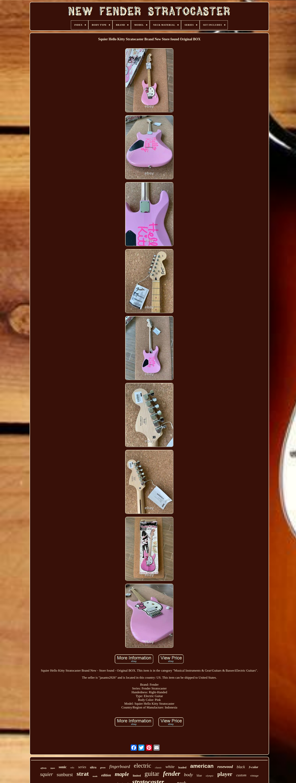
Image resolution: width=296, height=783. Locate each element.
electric (142, 765)
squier (46, 774)
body (188, 774)
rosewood (225, 766)
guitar (152, 773)
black (241, 767)
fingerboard (119, 766)
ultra (93, 767)
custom (241, 775)
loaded (182, 767)
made (95, 776)
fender (171, 773)
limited (137, 775)
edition (106, 775)
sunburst (65, 774)
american (202, 766)
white (170, 766)
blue (199, 775)
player (224, 774)
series (82, 767)
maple (122, 774)
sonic (62, 767)
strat (83, 773)
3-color (253, 767)
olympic (210, 775)
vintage (254, 775)
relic (72, 767)
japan (53, 768)
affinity (43, 768)
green (102, 767)
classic (158, 767)
